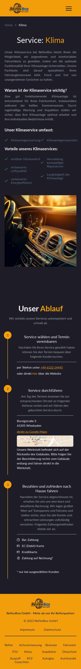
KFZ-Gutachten (24, 660)
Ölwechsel (69, 651)
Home (9, 25)
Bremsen (51, 645)
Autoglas (48, 658)
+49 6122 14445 (52, 367)
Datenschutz (52, 629)
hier (35, 373)
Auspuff (15, 658)
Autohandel (68, 658)
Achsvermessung (30, 645)
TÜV (15, 651)
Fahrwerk (69, 645)
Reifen (9, 645)
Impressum (27, 629)
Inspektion (49, 651)
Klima (28, 651)
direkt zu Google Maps (32, 431)
